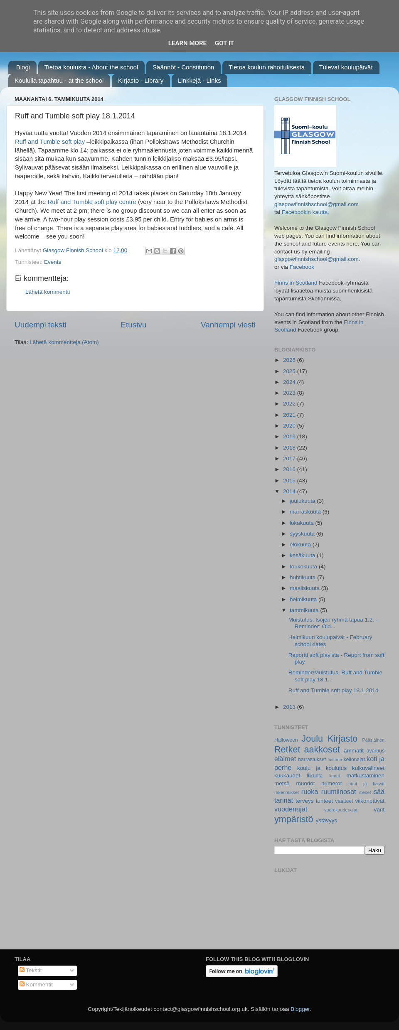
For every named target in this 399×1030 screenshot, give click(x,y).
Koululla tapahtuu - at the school (59, 80)
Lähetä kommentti (47, 292)
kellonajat (354, 759)
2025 (290, 371)
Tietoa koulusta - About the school (91, 67)
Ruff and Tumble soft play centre (91, 202)
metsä (282, 783)
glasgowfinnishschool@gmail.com (316, 204)
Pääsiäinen (373, 739)
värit (379, 809)
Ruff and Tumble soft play (50, 141)
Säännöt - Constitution (183, 67)
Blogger (300, 1009)
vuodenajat (290, 809)
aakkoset (322, 749)
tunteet (324, 801)
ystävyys (326, 820)
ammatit (354, 750)
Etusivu (134, 324)
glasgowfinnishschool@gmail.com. (317, 259)
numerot (331, 783)
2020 (290, 426)
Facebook (302, 267)
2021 (290, 415)
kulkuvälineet (368, 768)
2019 (290, 436)
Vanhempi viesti (228, 324)
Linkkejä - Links (199, 80)
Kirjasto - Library (140, 80)
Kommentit (36, 984)
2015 (290, 480)
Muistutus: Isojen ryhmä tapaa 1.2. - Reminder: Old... (333, 623)
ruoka (309, 791)
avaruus (375, 751)
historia (335, 759)
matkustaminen (365, 775)
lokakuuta (302, 523)
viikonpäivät (369, 801)
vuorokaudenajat (340, 809)
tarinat (283, 800)
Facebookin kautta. (305, 212)
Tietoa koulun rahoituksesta (267, 67)
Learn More (187, 43)
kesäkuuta (303, 555)
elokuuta (301, 544)
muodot (305, 783)
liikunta (315, 776)
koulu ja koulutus (322, 768)
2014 (290, 491)
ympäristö (293, 819)
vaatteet (344, 801)
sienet (365, 792)
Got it (224, 43)
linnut (334, 775)
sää (379, 791)
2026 (290, 360)
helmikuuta (304, 599)
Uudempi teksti (40, 324)
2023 (290, 393)
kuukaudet (287, 775)
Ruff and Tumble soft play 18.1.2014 (333, 690)
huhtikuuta (303, 577)
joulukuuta (303, 501)
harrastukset (312, 759)
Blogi (23, 67)
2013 (290, 707)
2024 (290, 382)
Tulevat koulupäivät (346, 67)
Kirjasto (342, 738)
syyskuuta (303, 534)
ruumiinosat (338, 791)
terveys (305, 801)
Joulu (312, 738)
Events (52, 262)
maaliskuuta (305, 588)
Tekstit (31, 970)
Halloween (286, 740)
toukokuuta (304, 566)
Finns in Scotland (296, 283)
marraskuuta (306, 512)
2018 (290, 448)
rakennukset (286, 792)
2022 (290, 404)
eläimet (285, 758)
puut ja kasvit (366, 783)
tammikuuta (305, 610)
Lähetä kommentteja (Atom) (64, 342)
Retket (287, 749)
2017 (290, 458)
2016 (290, 469)
